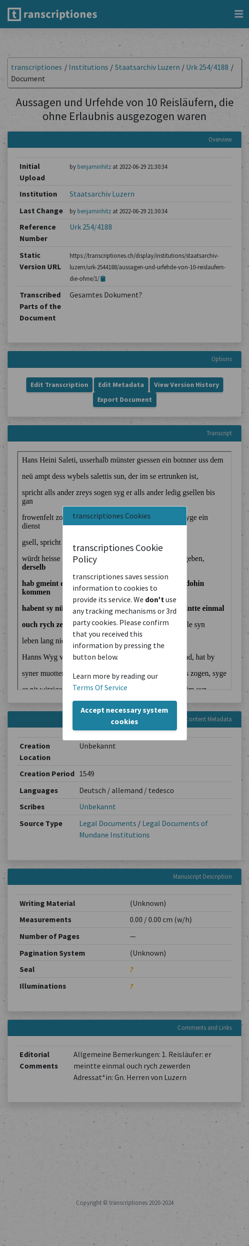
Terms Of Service (100, 687)
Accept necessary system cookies (124, 715)
